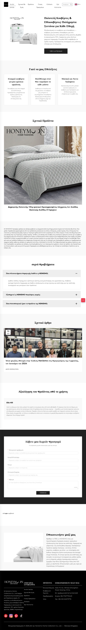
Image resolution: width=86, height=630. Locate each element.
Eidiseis (49, 4)
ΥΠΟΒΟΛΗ (43, 493)
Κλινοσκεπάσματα (48, 588)
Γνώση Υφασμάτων (40, 5)
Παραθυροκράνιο (48, 596)
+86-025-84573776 (64, 599)
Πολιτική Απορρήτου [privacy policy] (71, 626)
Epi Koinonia (57, 5)
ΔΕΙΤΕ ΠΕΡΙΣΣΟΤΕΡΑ (12, 369)
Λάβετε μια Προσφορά (56, 51)
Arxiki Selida (12, 5)
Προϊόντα (31, 4)
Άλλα (44, 599)
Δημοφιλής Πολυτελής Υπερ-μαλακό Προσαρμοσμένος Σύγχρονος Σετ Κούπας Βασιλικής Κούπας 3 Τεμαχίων (43, 208)
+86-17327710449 (66, 596)
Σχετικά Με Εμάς (21, 5)
